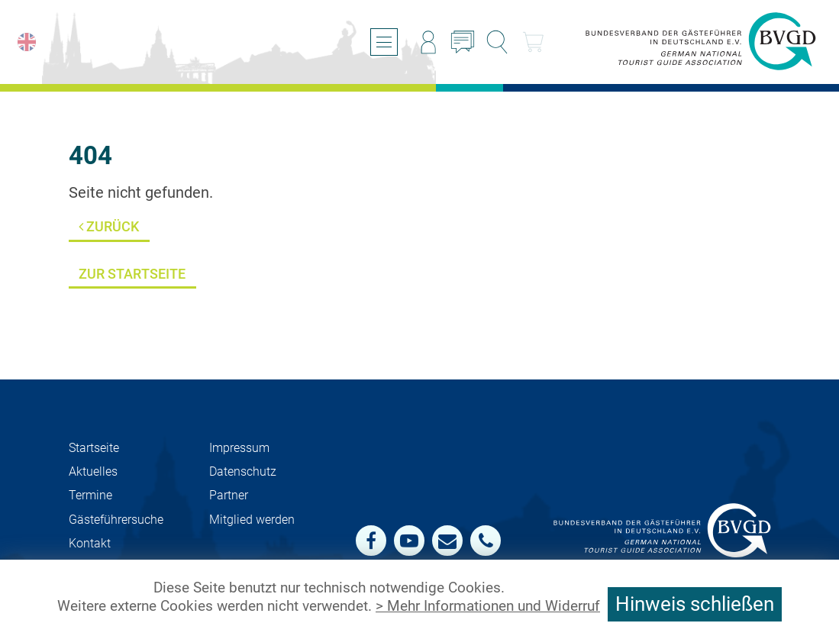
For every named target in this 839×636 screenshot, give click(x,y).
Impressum (239, 448)
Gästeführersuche (116, 519)
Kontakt (90, 543)
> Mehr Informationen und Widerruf (488, 606)
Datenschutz (242, 471)
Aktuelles (93, 471)
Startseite (94, 448)
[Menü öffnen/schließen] (384, 41)
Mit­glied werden (252, 519)
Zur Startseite (132, 274)
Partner (228, 495)
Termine (90, 495)
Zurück (109, 226)
